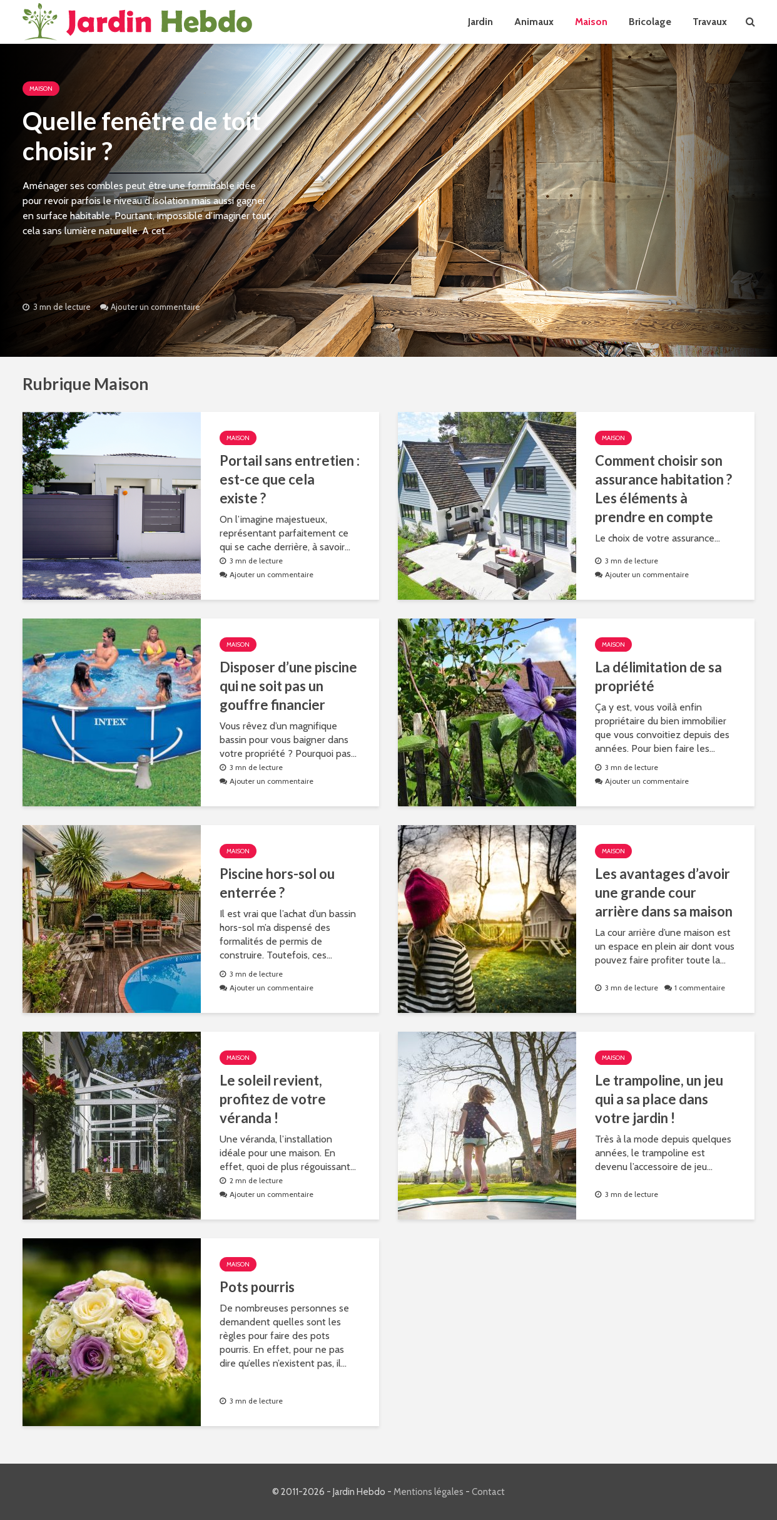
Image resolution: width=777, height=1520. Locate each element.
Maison (591, 22)
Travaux (710, 22)
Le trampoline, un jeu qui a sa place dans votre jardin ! (659, 1099)
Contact (488, 1491)
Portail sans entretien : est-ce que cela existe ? (290, 479)
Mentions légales (429, 1491)
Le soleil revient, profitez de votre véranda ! (273, 1099)
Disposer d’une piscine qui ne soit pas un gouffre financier (288, 686)
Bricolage (650, 22)
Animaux (534, 22)
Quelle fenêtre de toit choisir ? (142, 136)
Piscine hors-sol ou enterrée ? (277, 883)
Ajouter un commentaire (155, 307)
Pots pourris (257, 1286)
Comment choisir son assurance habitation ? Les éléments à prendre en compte (663, 488)
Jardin (480, 22)
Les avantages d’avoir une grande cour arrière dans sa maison (664, 892)
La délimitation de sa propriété (658, 676)
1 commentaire (699, 987)
